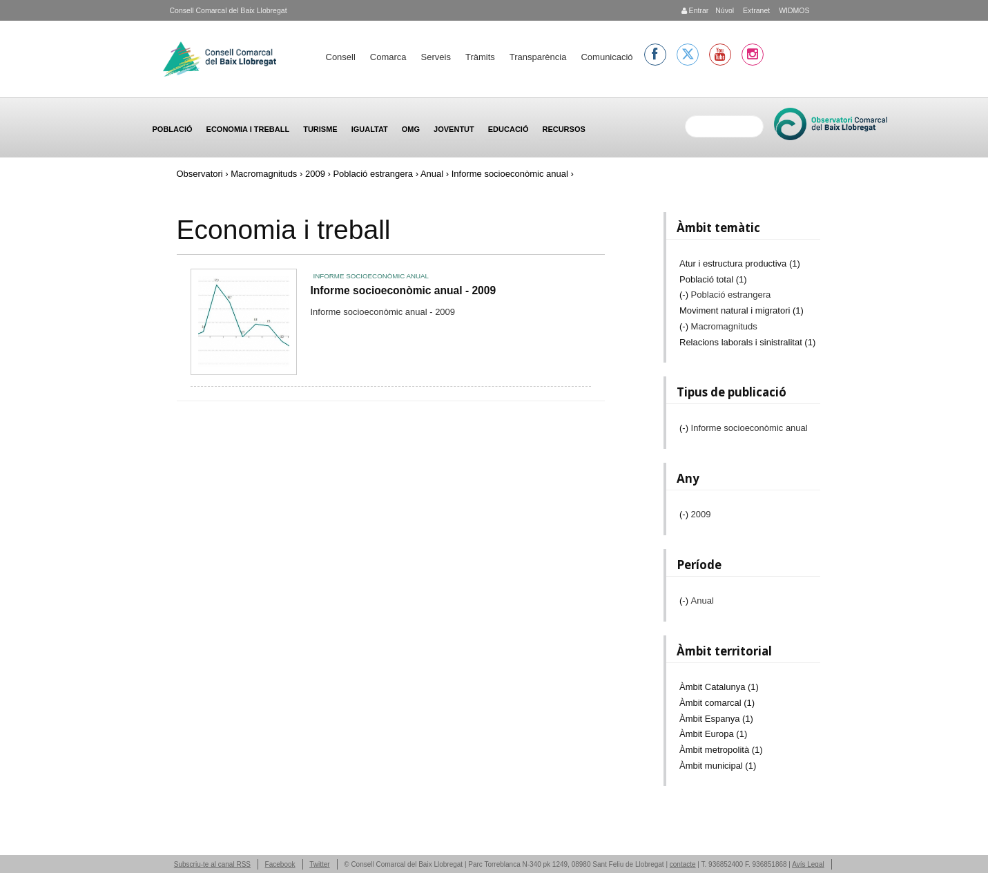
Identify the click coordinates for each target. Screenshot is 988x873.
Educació (508, 129)
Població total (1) (713, 279)
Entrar (695, 10)
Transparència (538, 57)
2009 (315, 174)
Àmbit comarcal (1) (717, 703)
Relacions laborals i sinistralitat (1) (747, 342)
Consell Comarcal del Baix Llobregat (228, 10)
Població (173, 129)
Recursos (563, 129)
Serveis (436, 57)
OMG (411, 129)
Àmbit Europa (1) (713, 734)
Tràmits (480, 57)
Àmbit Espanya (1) (716, 718)
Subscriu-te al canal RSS (212, 864)
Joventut (454, 129)
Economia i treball (248, 129)
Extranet (755, 10)
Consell (341, 57)
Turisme (320, 129)
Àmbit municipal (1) (717, 765)
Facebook (280, 864)
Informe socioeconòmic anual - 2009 (403, 290)
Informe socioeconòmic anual (371, 276)
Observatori (200, 174)
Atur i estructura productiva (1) (739, 263)
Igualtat (369, 129)
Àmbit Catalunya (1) (719, 687)
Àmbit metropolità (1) (721, 750)
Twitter (319, 864)
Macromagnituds (264, 174)
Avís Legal (808, 864)
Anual (431, 174)
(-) (685, 294)
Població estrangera (373, 174)
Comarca (388, 57)
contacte (683, 864)
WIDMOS (793, 10)
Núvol (724, 10)
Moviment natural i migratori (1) (741, 310)
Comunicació (606, 57)
